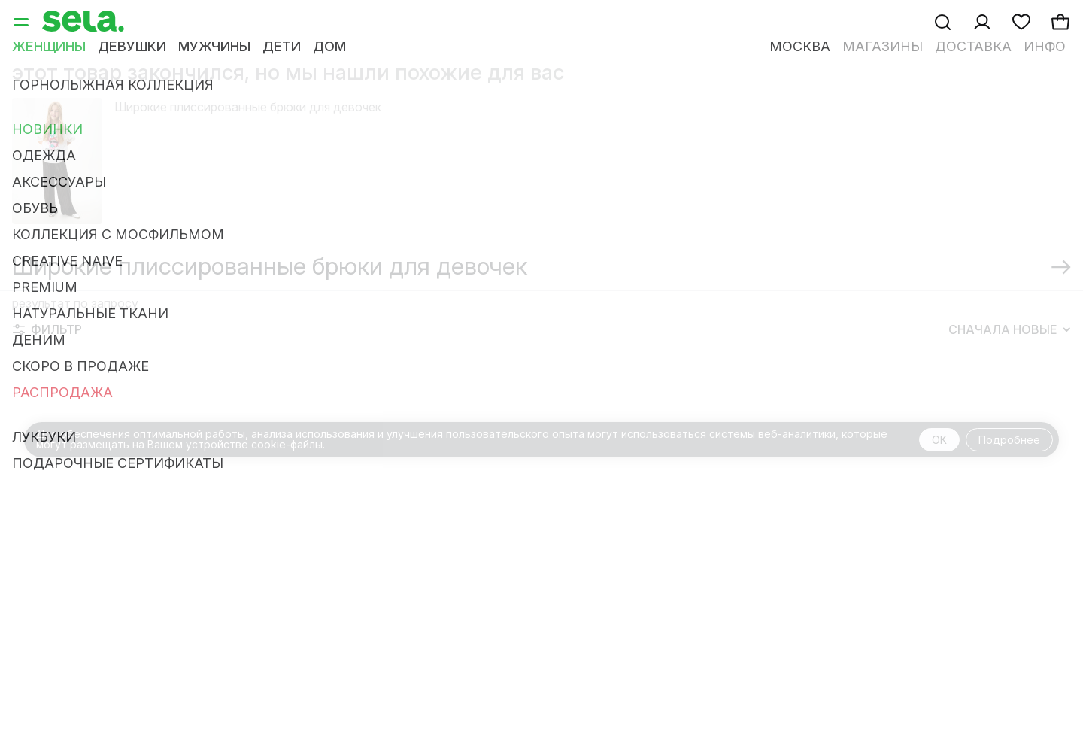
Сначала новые (1009, 329)
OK (939, 439)
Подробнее (1009, 439)
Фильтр (47, 329)
